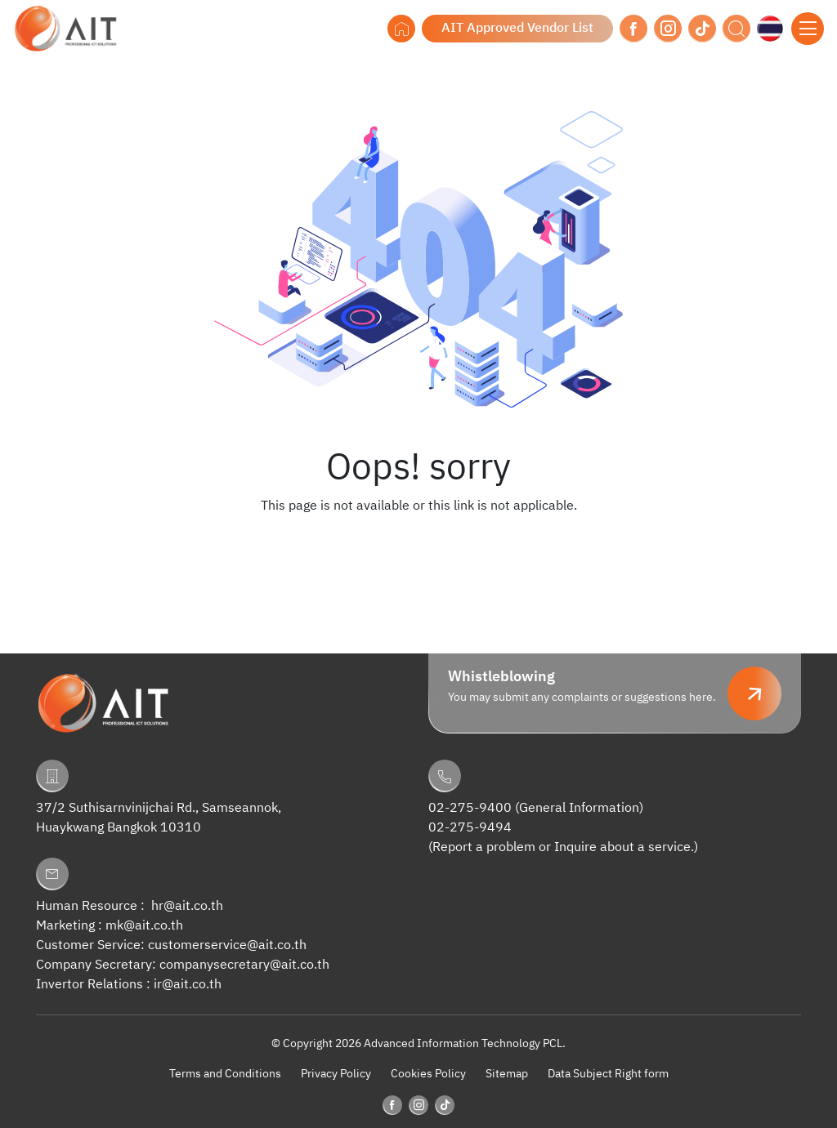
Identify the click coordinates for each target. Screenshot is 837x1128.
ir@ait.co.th (188, 985)
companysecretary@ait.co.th (244, 965)
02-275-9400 (470, 808)
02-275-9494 (470, 828)
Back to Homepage (418, 539)
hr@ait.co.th (187, 906)
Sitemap (507, 1073)
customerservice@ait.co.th (227, 945)
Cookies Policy (428, 1073)
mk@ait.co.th (144, 926)
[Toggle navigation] (807, 28)
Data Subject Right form (608, 1073)
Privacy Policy (336, 1073)
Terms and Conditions (225, 1073)
